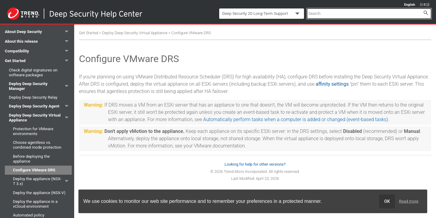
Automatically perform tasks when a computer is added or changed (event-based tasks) (295, 119)
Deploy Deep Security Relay (33, 97)
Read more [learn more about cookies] (408, 201)
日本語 (425, 5)
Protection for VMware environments (33, 131)
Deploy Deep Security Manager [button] (40, 86)
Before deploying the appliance (31, 159)
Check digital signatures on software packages (33, 72)
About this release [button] (38, 41)
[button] (425, 12)
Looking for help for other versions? (255, 164)
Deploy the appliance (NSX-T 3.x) (42, 181)
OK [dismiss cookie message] (387, 201)
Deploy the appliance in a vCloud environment (35, 204)
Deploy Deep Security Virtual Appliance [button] (40, 117)
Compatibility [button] (38, 51)
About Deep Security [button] (38, 32)
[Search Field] (369, 13)
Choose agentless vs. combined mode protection (37, 145)
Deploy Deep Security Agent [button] (40, 106)
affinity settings (332, 84)
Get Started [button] (38, 61)
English (409, 5)
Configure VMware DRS (34, 170)
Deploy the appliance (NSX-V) (39, 192)
